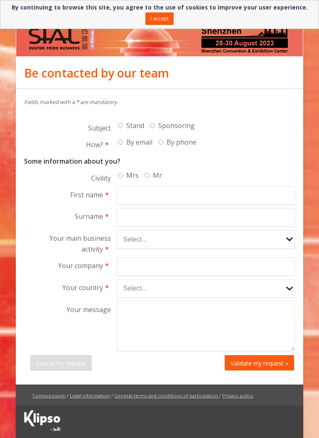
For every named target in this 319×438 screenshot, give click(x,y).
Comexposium (49, 395)
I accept (159, 18)
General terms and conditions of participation (166, 395)
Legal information (90, 395)
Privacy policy (237, 395)
